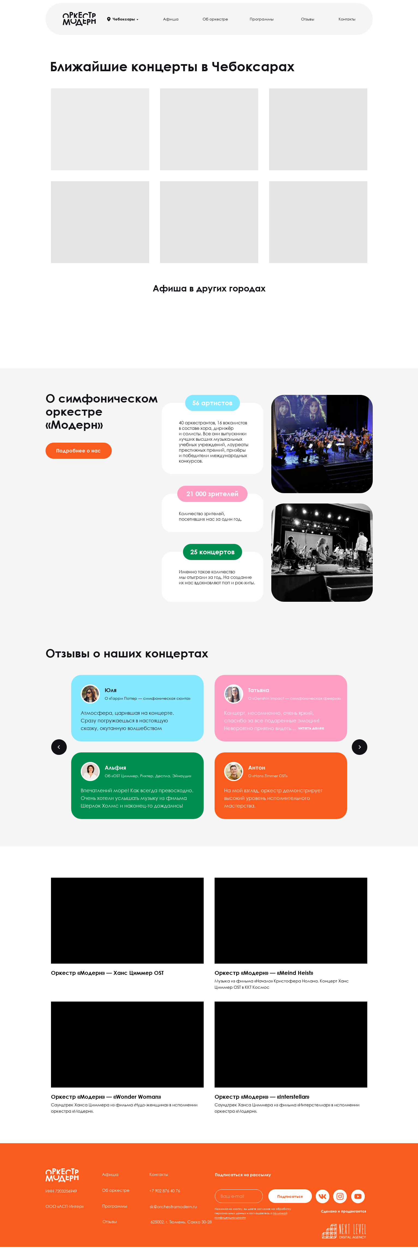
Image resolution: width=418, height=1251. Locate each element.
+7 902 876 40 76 (164, 1190)
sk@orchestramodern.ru (173, 1206)
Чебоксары (124, 19)
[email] (239, 1196)
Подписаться (290, 1196)
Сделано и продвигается (343, 1211)
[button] (311, 727)
